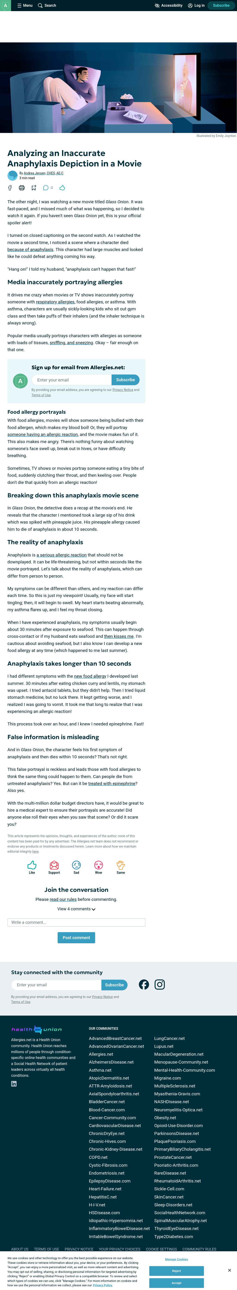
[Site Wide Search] (47, 5)
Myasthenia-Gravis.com (177, 1093)
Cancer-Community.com (112, 1117)
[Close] (230, 1270)
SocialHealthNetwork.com (179, 1212)
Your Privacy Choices (119, 1249)
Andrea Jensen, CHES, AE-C (43, 173)
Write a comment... (28, 922)
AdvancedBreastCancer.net (115, 1038)
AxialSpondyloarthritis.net (114, 1093)
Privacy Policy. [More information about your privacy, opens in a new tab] (103, 1285)
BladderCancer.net (107, 1101)
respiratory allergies (55, 302)
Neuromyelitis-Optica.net (178, 1109)
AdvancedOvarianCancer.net (116, 1046)
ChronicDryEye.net (107, 1133)
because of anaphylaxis (30, 249)
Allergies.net (101, 1054)
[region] (118, 1270)
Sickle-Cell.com (169, 1189)
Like (30, 867)
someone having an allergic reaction (42, 434)
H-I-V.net (97, 1204)
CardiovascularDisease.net (115, 1125)
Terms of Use (41, 395)
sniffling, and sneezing (71, 342)
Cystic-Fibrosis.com (108, 1165)
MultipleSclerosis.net (174, 1086)
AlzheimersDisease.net (111, 1062)
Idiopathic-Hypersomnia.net (116, 1220)
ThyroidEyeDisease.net (176, 1228)
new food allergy (90, 676)
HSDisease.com (104, 1212)
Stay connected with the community (57, 972)
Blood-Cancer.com (107, 1109)
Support (52, 867)
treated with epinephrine (112, 783)
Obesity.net (165, 1117)
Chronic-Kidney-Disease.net (115, 1149)
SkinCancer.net (169, 1197)
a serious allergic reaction (62, 555)
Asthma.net (100, 1070)
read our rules (63, 899)
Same (118, 867)
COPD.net (98, 1157)
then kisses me (119, 636)
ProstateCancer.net (173, 1157)
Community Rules (199, 1249)
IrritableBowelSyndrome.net (116, 1236)
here (35, 851)
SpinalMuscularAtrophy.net (180, 1220)
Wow (96, 867)
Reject (176, 1271)
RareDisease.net (170, 1173)
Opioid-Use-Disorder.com (178, 1125)
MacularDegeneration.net (179, 1054)
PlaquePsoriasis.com (175, 1141)
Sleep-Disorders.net (173, 1204)
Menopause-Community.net (181, 1062)
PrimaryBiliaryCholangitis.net (182, 1149)
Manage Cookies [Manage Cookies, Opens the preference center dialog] (176, 1259)
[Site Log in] (196, 5)
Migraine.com (167, 1078)
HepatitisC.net (103, 1197)
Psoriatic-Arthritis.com (176, 1165)
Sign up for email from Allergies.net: (78, 368)
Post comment (76, 937)
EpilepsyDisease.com (110, 1181)
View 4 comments (76, 908)
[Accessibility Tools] (168, 5)
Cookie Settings (161, 1249)
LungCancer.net (169, 1038)
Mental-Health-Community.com (184, 1070)
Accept (176, 1283)
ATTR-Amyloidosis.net (110, 1086)
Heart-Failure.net (105, 1189)
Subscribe (221, 5)
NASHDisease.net (171, 1101)
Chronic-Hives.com (107, 1141)
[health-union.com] (36, 1029)
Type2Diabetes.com (173, 1236)
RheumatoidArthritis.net (177, 1181)
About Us (19, 1249)
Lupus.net (164, 1046)
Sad (74, 867)
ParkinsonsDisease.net (176, 1133)
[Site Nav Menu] (25, 5)
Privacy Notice (122, 390)
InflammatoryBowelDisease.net (119, 1228)
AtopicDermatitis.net (109, 1078)
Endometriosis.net (107, 1173)
